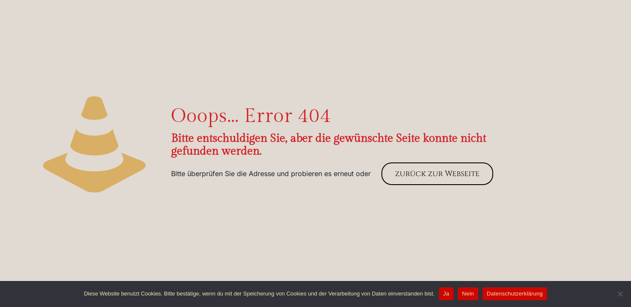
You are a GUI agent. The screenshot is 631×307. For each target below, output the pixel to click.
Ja (446, 293)
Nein (468, 293)
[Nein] (620, 294)
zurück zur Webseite (437, 173)
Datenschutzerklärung (515, 293)
